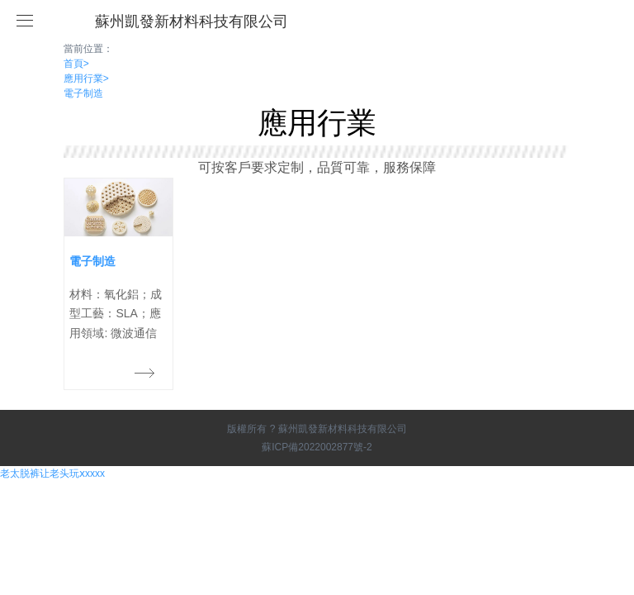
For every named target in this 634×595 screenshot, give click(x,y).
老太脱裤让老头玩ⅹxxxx (52, 473)
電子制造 (83, 93)
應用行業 (86, 78)
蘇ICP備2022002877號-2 (316, 447)
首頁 (76, 63)
